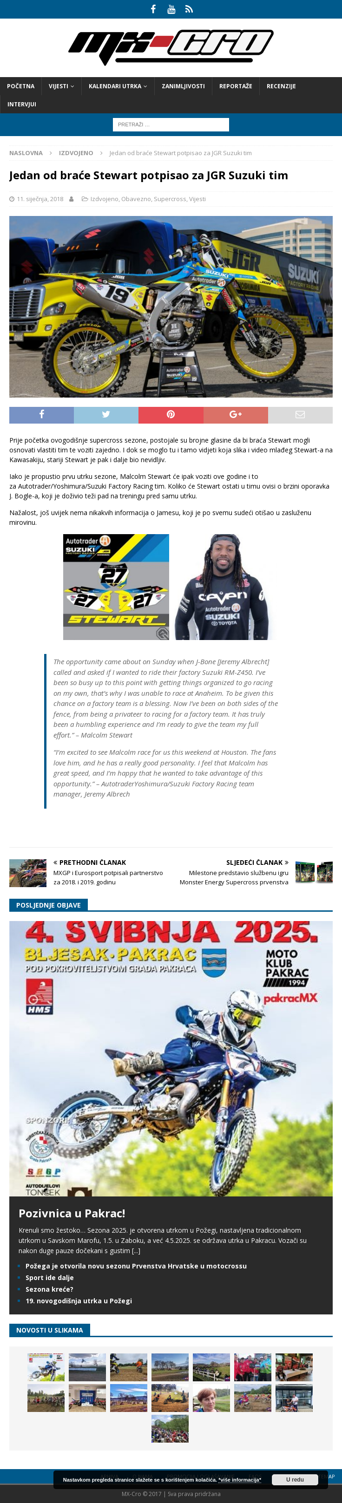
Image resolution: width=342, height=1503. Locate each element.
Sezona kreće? (49, 1289)
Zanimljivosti (183, 86)
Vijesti (58, 86)
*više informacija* (239, 1480)
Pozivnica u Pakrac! (72, 1213)
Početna (20, 86)
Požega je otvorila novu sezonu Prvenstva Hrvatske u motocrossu (136, 1265)
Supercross (170, 199)
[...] (136, 1250)
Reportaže (235, 86)
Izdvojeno (104, 199)
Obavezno (136, 199)
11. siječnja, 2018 (40, 199)
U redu (295, 1480)
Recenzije (281, 86)
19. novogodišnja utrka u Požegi (79, 1300)
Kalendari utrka (115, 86)
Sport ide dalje (50, 1277)
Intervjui (21, 104)
